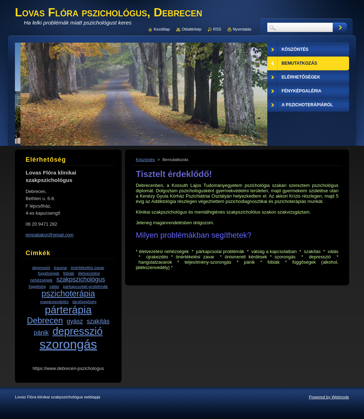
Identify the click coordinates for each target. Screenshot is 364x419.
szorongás (68, 344)
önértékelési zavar (88, 267)
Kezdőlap (162, 29)
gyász (75, 321)
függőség (37, 286)
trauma (60, 267)
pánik (41, 332)
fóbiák (68, 273)
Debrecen (45, 320)
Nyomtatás (242, 29)
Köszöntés (145, 159)
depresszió (78, 331)
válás (54, 286)
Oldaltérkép (192, 29)
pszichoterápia (68, 293)
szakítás (98, 321)
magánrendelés (54, 301)
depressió (41, 267)
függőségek (48, 273)
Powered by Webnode (329, 397)
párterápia (68, 310)
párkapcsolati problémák (85, 286)
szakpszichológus (80, 279)
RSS (217, 29)
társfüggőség (84, 301)
